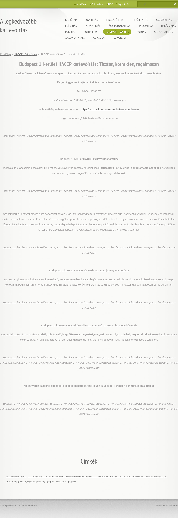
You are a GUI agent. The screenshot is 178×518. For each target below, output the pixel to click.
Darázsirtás (168, 26)
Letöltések (119, 37)
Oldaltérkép (97, 4)
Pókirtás (70, 31)
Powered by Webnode (167, 505)
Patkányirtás (92, 26)
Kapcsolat (99, 37)
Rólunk (141, 31)
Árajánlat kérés (75, 37)
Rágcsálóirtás (114, 20)
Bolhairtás (90, 31)
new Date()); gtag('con (66, 482)
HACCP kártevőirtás (117, 31)
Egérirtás (71, 26)
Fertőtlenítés (139, 20)
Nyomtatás (123, 4)
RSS (110, 4)
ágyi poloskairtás (119, 26)
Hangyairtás (145, 26)
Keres (174, 4)
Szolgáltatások (163, 31)
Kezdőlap (71, 20)
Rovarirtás (91, 20)
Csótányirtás (164, 20)
